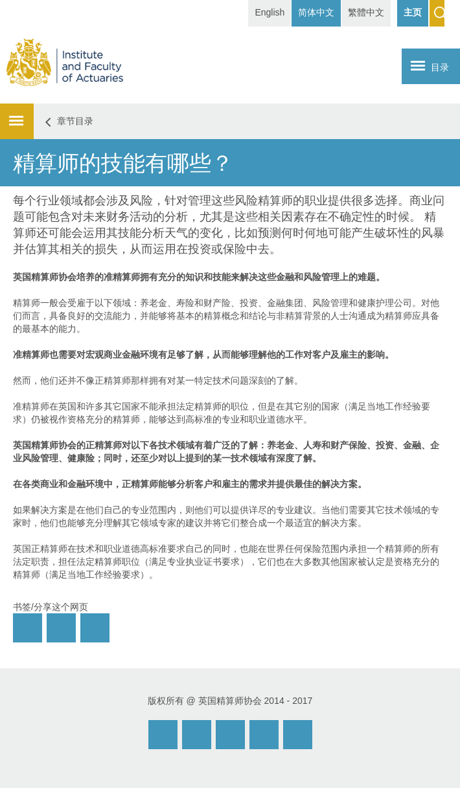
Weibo (196, 734)
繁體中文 (366, 12)
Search (437, 13)
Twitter (264, 734)
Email (163, 734)
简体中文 (316, 12)
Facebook (230, 734)
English (269, 12)
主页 (413, 12)
